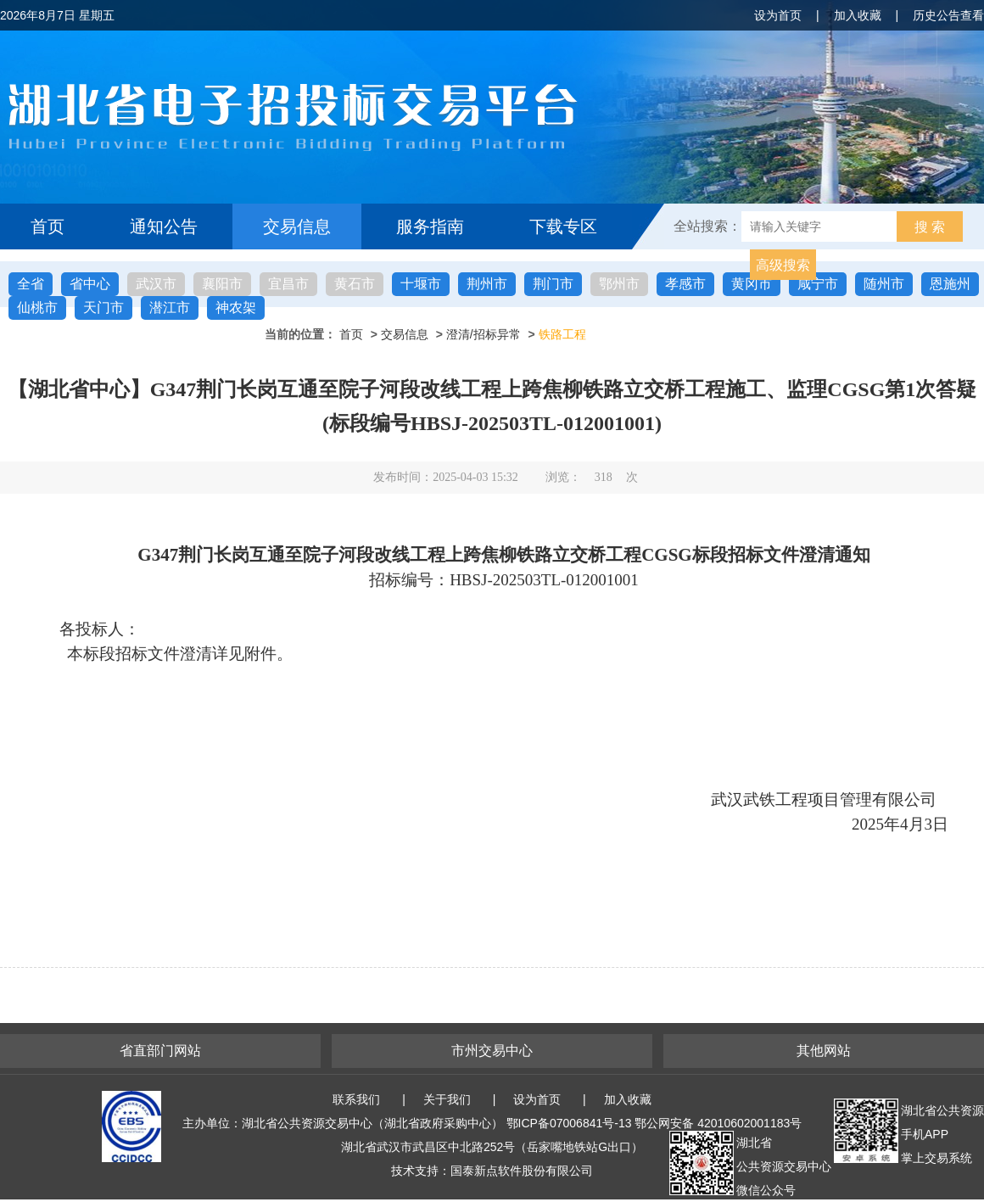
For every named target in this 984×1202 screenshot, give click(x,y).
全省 (30, 284)
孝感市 (685, 284)
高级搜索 (783, 265)
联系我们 (356, 1099)
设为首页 (778, 15)
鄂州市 (619, 284)
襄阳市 (222, 284)
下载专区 (563, 226)
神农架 (235, 307)
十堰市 (420, 284)
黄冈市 (751, 284)
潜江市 (169, 307)
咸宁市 (817, 284)
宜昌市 (288, 284)
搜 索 (929, 227)
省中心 (90, 284)
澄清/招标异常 (483, 334)
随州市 (884, 284)
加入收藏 (857, 15)
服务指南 (430, 226)
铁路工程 (562, 334)
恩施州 (950, 284)
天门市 (103, 307)
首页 (47, 226)
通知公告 (164, 226)
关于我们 (447, 1099)
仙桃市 (37, 307)
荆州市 (487, 284)
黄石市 (354, 284)
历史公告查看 (948, 15)
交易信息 (297, 226)
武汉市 (156, 284)
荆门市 (553, 284)
